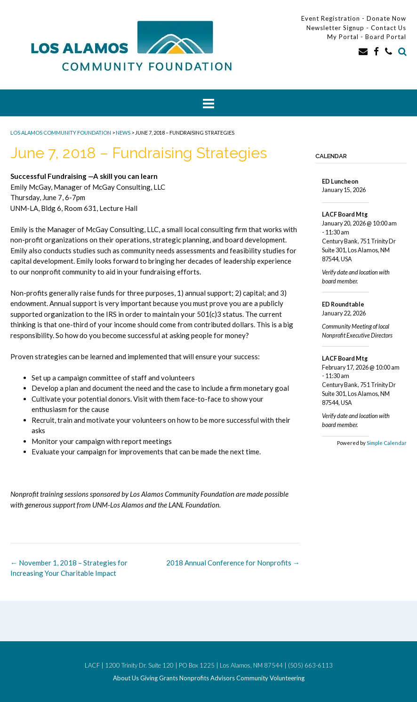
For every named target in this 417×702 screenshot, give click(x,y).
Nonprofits (194, 678)
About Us (126, 678)
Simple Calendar (387, 443)
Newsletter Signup (335, 28)
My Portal (344, 36)
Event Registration (330, 18)
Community (252, 678)
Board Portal (385, 36)
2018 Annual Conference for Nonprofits (233, 562)
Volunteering (287, 678)
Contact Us (388, 28)
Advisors (222, 678)
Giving (149, 678)
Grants (168, 678)
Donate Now (386, 18)
